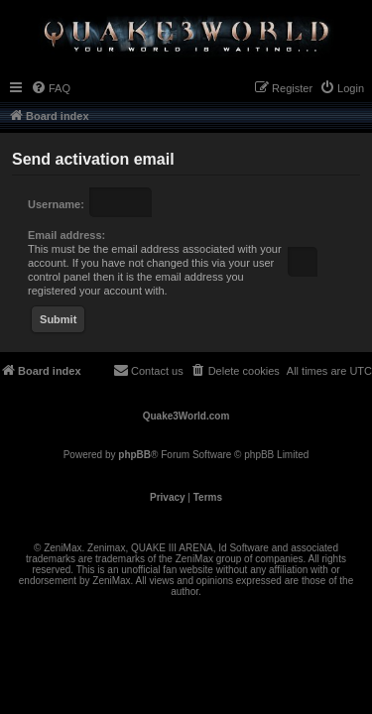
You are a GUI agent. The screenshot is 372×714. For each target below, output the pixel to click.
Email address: (66, 235)
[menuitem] (50, 88)
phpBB (134, 454)
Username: (56, 204)
